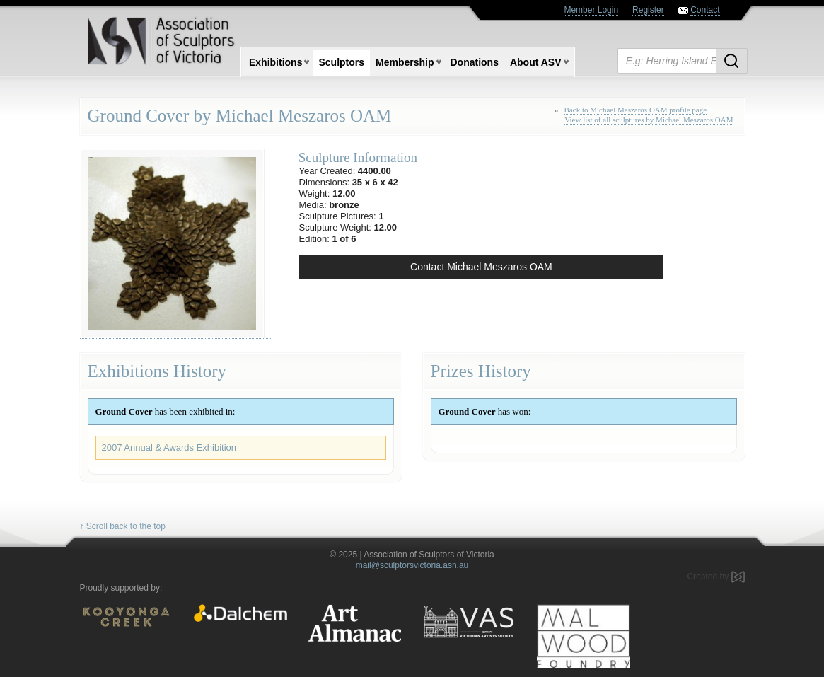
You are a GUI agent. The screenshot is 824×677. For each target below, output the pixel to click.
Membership (405, 62)
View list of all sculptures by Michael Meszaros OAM (648, 119)
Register (648, 10)
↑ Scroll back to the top (123, 526)
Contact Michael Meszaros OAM (481, 266)
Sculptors (341, 62)
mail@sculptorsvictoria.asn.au (412, 565)
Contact (704, 10)
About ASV (536, 62)
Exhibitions (275, 62)
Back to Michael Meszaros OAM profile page (635, 109)
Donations (475, 62)
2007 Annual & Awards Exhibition (169, 447)
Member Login (591, 10)
